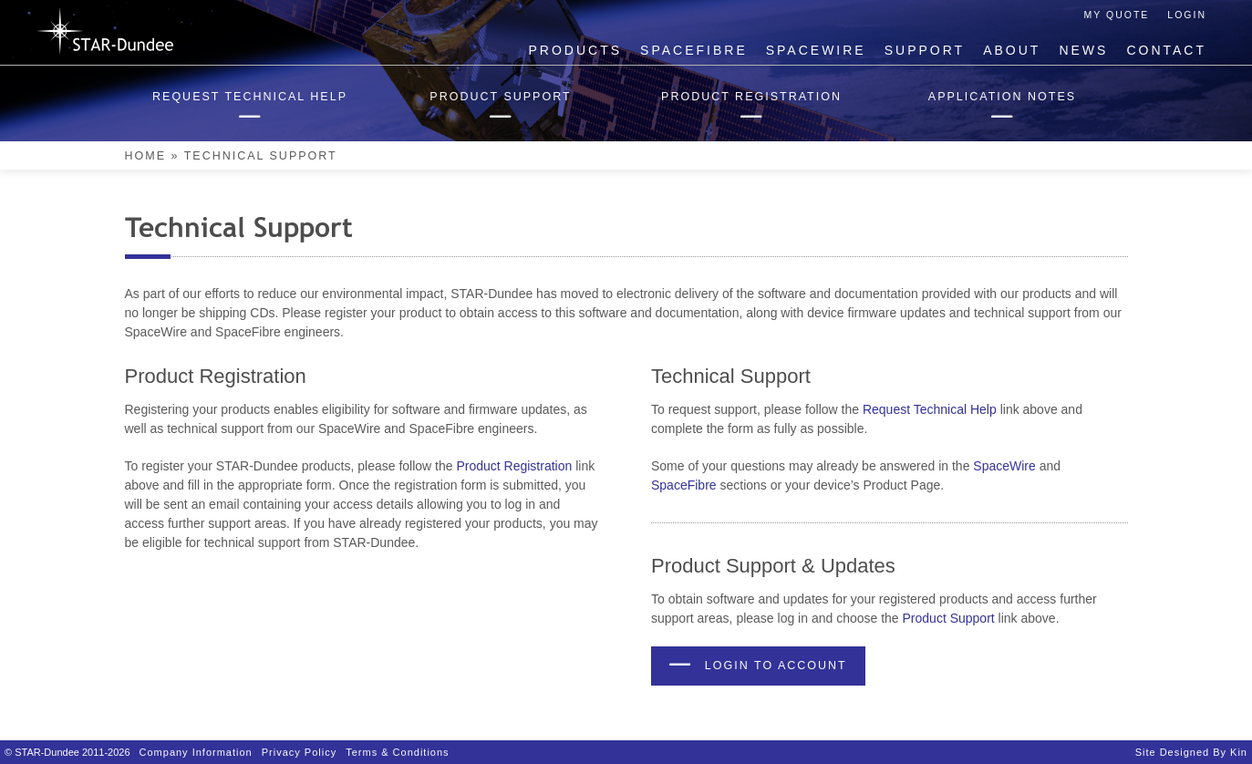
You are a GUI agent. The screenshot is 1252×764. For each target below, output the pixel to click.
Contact (1166, 50)
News (1083, 50)
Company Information (196, 752)
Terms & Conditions (397, 752)
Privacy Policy (299, 752)
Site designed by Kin (1191, 752)
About (1011, 50)
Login (1186, 14)
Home (146, 156)
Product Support (949, 618)
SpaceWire (816, 50)
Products (576, 50)
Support (925, 50)
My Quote (1117, 14)
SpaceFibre (694, 50)
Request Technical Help (930, 409)
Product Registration (514, 466)
